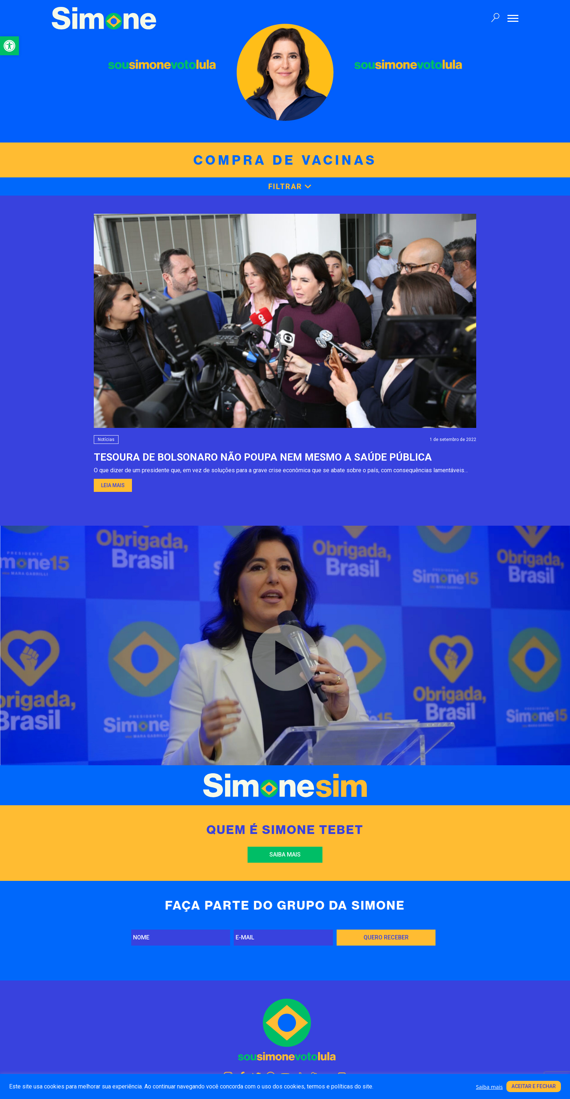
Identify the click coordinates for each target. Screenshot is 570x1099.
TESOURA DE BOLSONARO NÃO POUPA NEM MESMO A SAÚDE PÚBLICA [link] (263, 457)
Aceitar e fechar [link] (533, 1086)
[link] (9, 45)
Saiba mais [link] (285, 854)
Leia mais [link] (113, 485)
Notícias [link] (106, 439)
